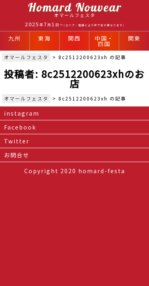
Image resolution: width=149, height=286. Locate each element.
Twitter (16, 141)
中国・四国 (104, 41)
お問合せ (16, 155)
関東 (134, 38)
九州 (14, 38)
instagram (21, 113)
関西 (74, 38)
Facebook (20, 127)
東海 (44, 38)
